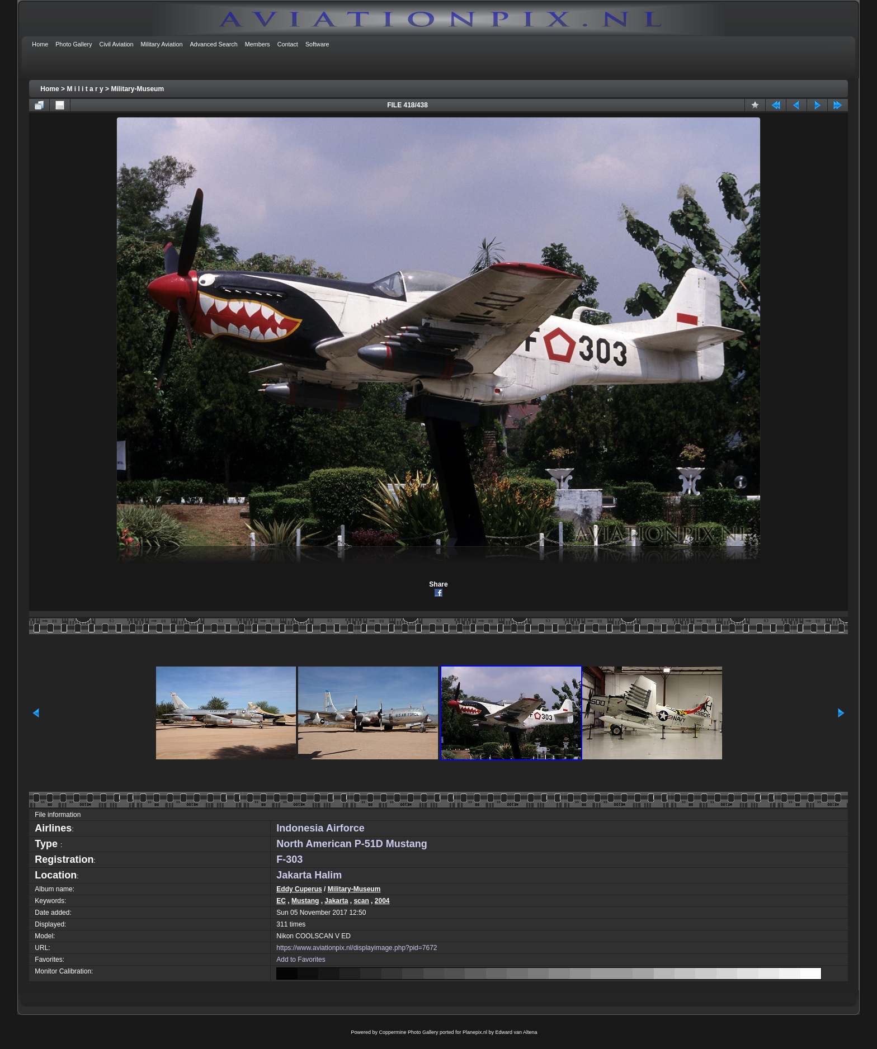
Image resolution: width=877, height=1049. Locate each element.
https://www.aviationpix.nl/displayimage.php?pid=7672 (356, 948)
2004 (382, 901)
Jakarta (336, 901)
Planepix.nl (475, 1032)
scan (361, 901)
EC (281, 901)
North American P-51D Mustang (351, 843)
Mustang (305, 901)
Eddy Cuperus (299, 889)
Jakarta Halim (309, 875)
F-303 (289, 859)
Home (49, 89)
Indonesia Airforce (320, 828)
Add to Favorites (300, 959)
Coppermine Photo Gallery (408, 1032)
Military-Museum (137, 89)
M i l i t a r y (85, 89)
